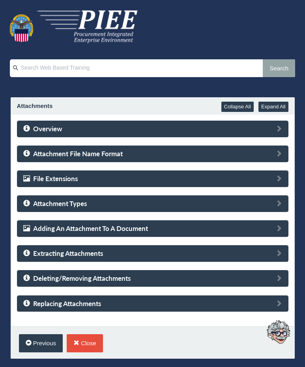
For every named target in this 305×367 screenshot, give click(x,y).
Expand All (273, 107)
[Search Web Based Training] (144, 68)
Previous (41, 343)
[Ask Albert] (278, 324)
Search (278, 68)
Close (84, 343)
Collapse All (237, 107)
